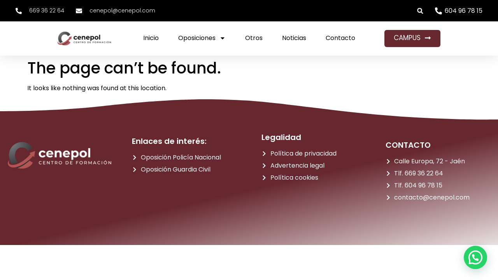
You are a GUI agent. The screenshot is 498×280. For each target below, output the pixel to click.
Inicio (151, 37)
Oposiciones (202, 38)
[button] (420, 11)
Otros (254, 37)
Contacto (340, 37)
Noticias (294, 37)
